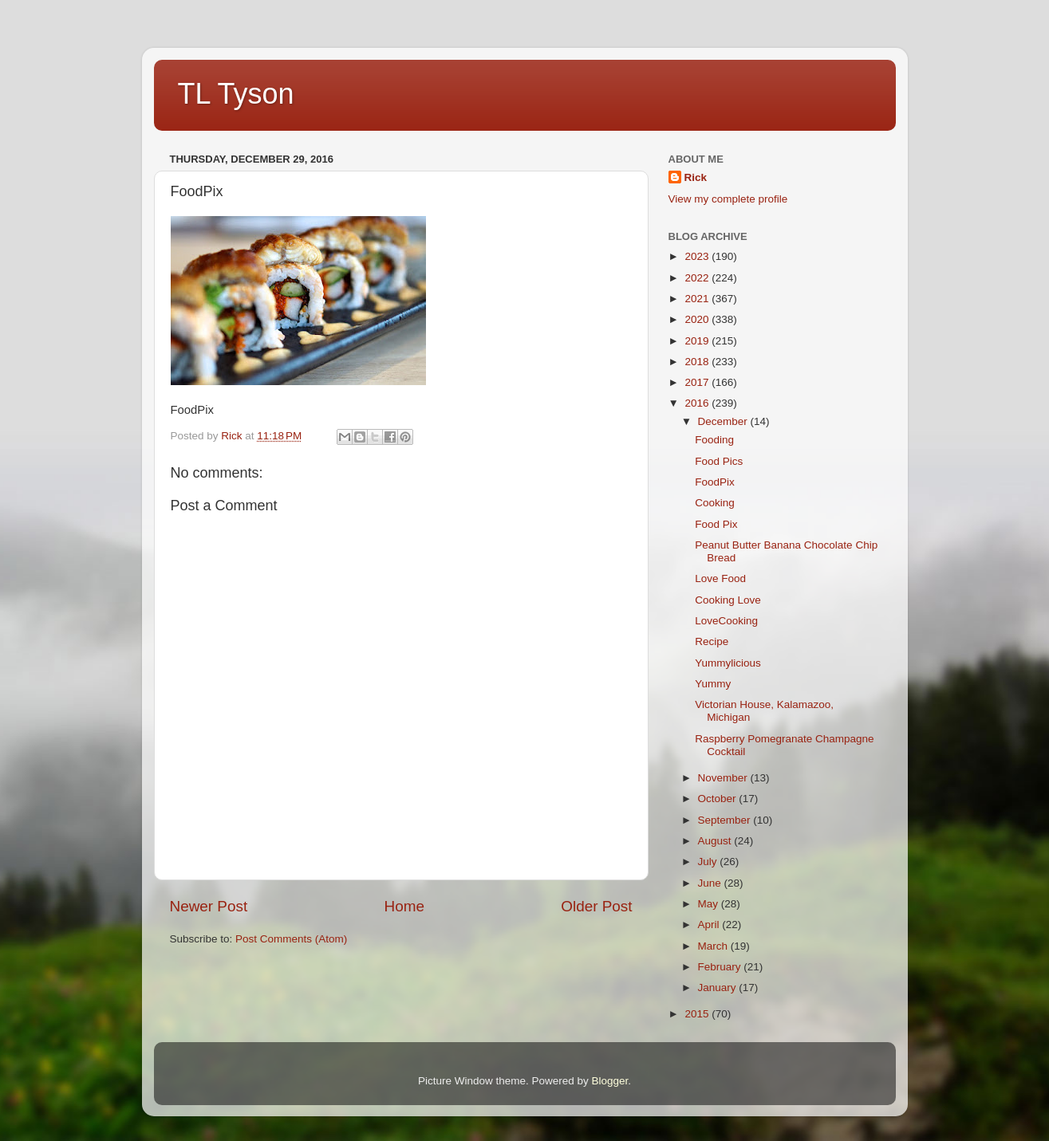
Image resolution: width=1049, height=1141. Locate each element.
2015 (698, 1014)
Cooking (715, 503)
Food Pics (719, 461)
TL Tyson (236, 93)
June (711, 883)
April (710, 925)
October (718, 799)
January (718, 987)
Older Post (596, 906)
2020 (698, 319)
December (724, 421)
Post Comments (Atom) (291, 939)
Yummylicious (728, 663)
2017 (698, 382)
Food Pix (716, 524)
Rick (696, 177)
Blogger (610, 1081)
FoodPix (715, 482)
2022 (698, 278)
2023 (698, 256)
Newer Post (209, 906)
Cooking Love (728, 600)
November (724, 778)
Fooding (714, 440)
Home (404, 906)
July (709, 862)
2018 (698, 362)
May (709, 904)
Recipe (711, 641)
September (726, 820)
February (721, 967)
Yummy (713, 684)
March (714, 946)
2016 (698, 403)
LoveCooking (726, 621)
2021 (698, 299)
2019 (698, 341)
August (716, 841)
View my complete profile (728, 199)
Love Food (720, 578)
